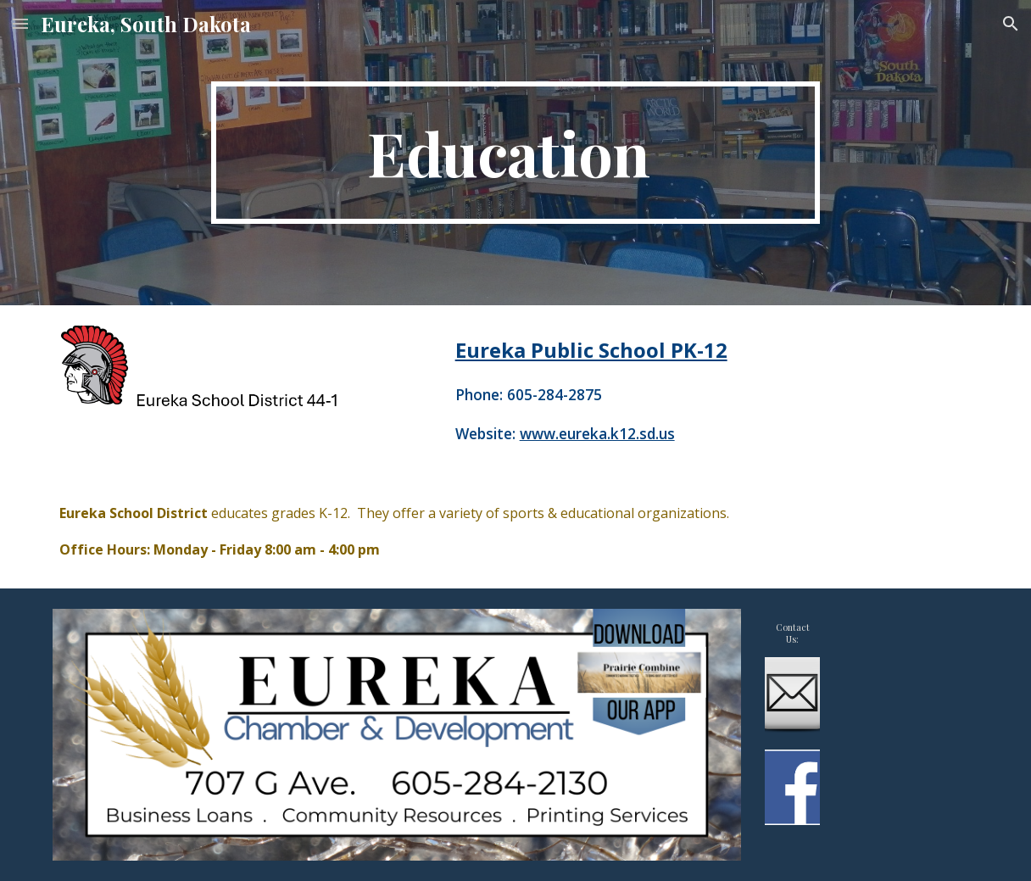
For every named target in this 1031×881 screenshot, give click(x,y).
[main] (516, 152)
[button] (20, 23)
